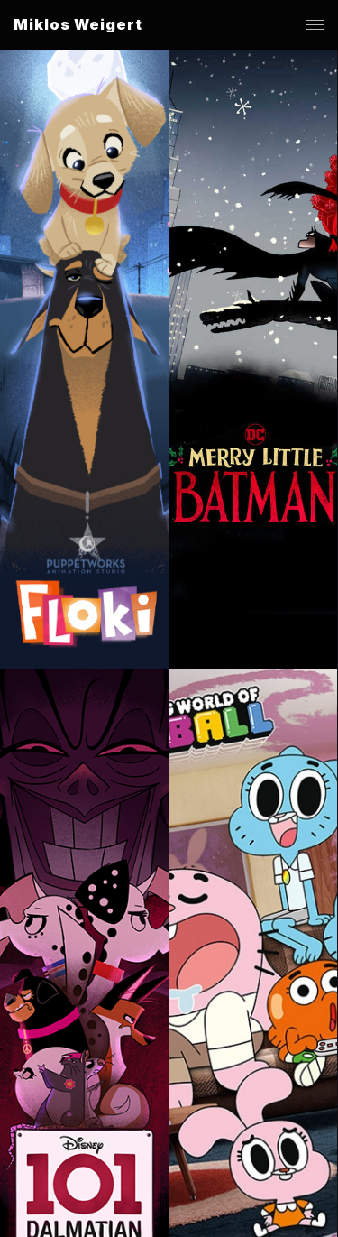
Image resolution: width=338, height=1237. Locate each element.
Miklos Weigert (78, 24)
